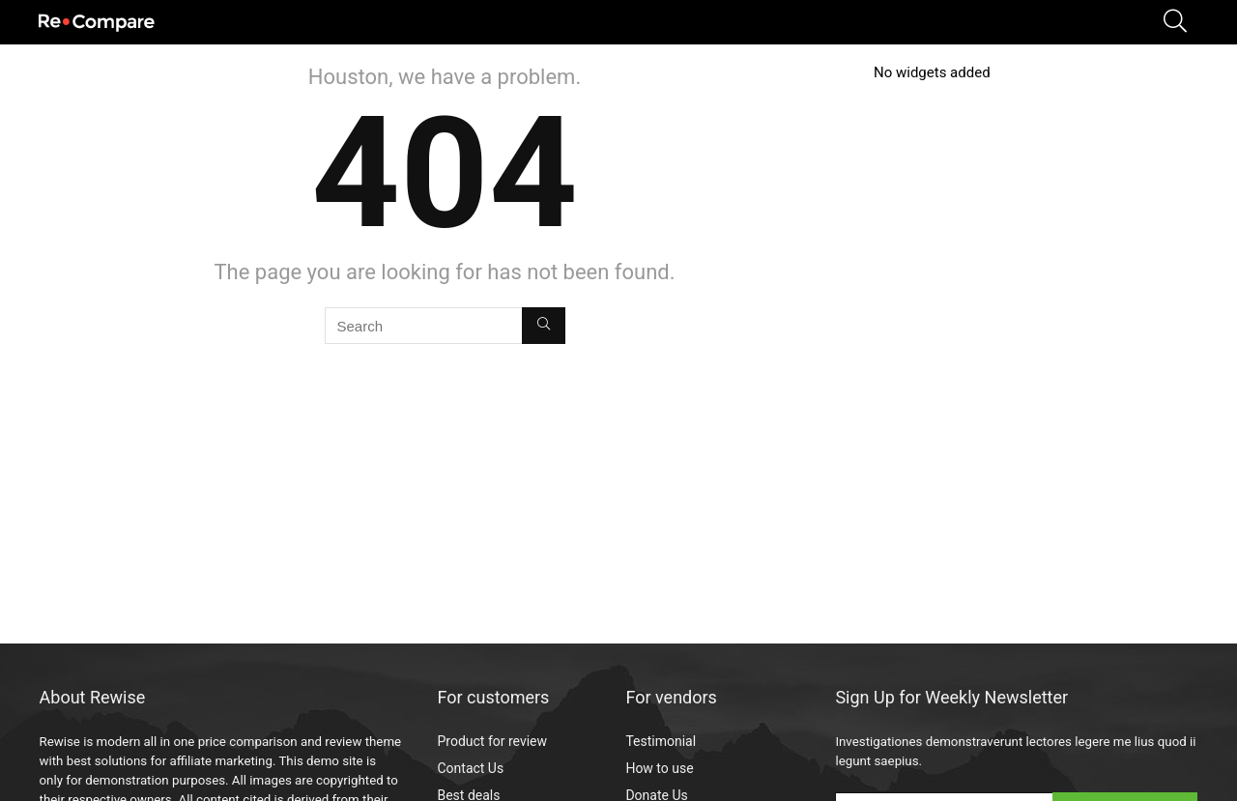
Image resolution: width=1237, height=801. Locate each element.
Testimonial (660, 741)
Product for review (492, 741)
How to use (659, 768)
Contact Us (470, 768)
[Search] (543, 325)
